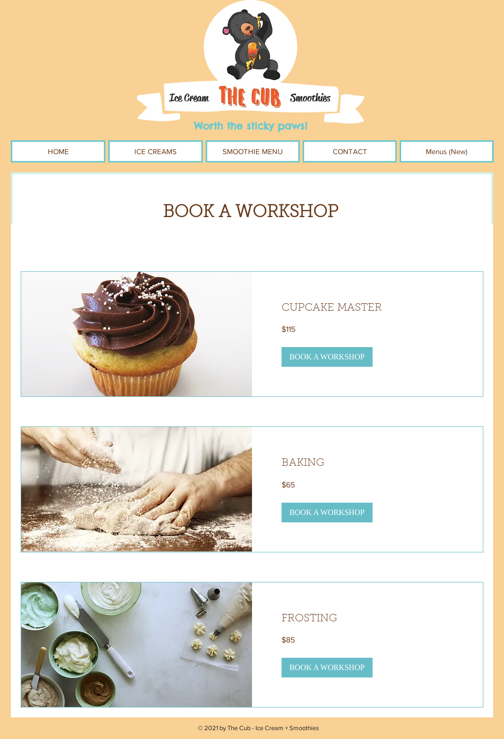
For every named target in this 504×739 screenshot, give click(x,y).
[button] (327, 357)
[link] (367, 308)
